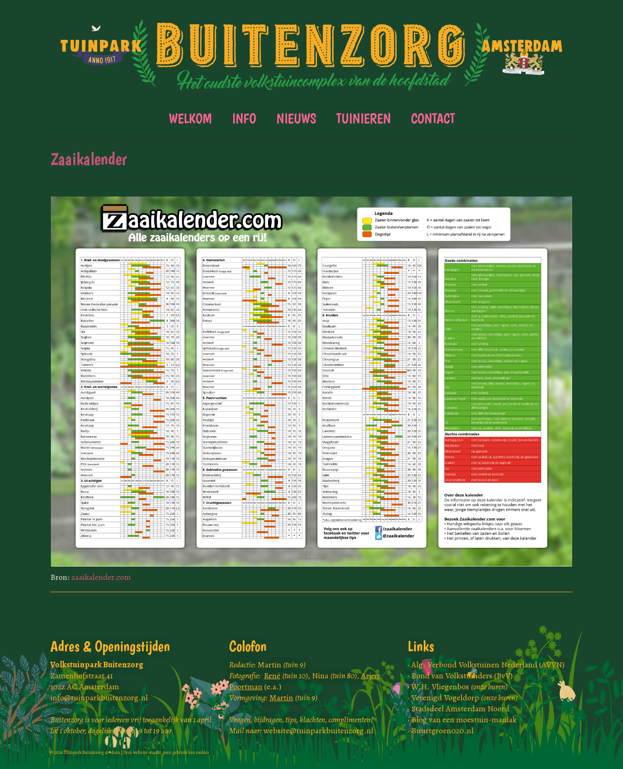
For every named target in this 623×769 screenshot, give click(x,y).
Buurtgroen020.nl (442, 730)
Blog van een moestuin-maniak (464, 719)
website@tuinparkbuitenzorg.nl (318, 730)
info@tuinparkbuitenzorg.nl (99, 697)
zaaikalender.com (101, 577)
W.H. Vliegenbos (459, 686)
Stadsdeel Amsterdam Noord (460, 708)
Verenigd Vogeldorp (464, 697)
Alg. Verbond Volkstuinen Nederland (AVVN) (487, 664)
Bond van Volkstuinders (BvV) (462, 675)
